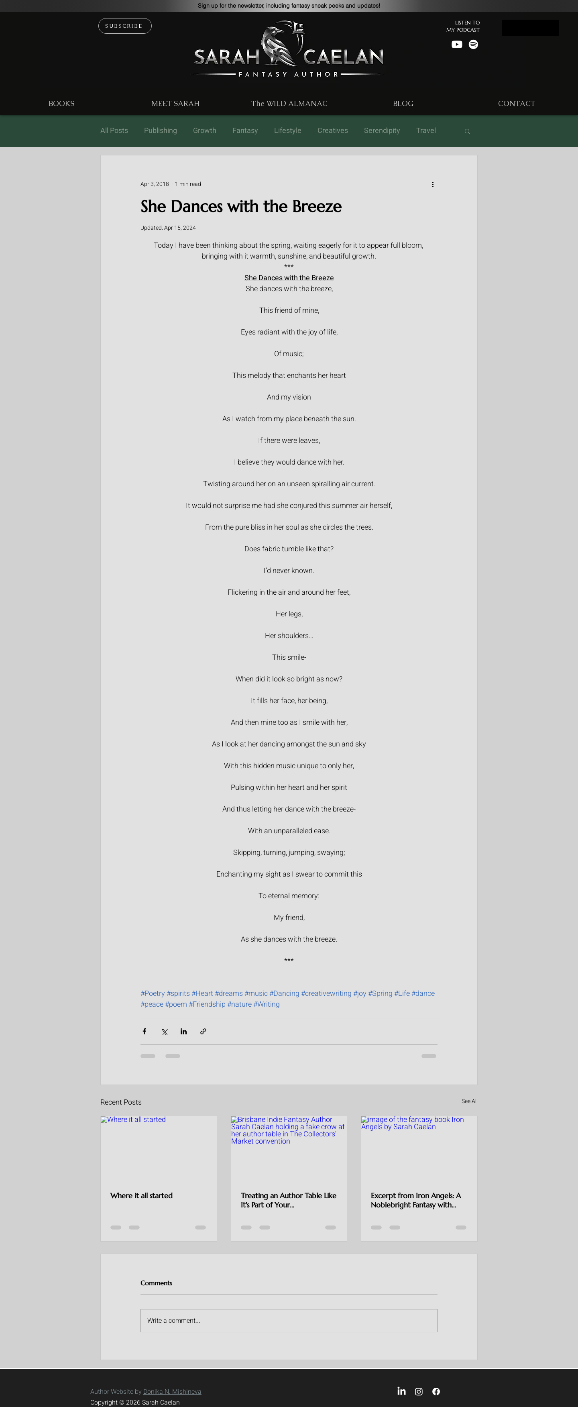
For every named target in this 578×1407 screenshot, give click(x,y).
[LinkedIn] (402, 1392)
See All (470, 1101)
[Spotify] (473, 44)
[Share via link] (203, 1031)
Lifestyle (287, 130)
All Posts (114, 130)
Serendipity (382, 130)
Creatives (332, 130)
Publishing (160, 130)
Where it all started (141, 1195)
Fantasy (245, 130)
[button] (289, 5)
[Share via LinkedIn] (183, 1031)
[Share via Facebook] (144, 1031)
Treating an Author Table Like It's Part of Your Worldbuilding (288, 1200)
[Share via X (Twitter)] (164, 1031)
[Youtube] (457, 44)
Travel (426, 130)
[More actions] (433, 184)
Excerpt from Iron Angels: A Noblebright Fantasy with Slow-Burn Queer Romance (416, 1200)
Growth (204, 130)
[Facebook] (436, 1392)
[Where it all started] (159, 1148)
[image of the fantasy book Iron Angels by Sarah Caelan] (419, 1148)
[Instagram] (419, 1392)
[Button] (530, 28)
